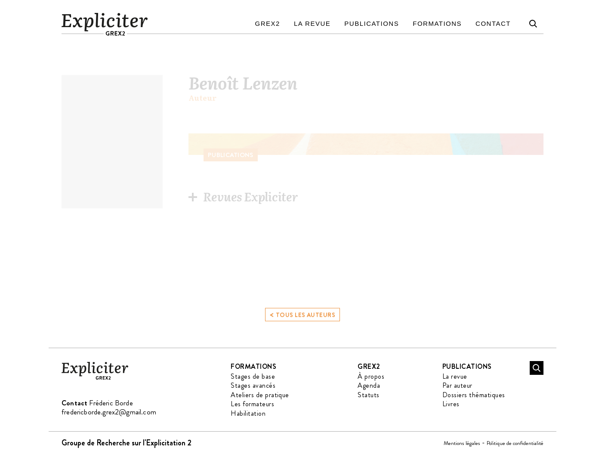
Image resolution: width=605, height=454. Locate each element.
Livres (451, 404)
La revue (312, 23)
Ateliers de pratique (260, 395)
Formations (437, 23)
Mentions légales (462, 443)
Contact (493, 23)
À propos (371, 376)
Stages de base (253, 376)
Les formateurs (252, 404)
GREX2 (267, 23)
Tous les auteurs (302, 318)
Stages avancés (253, 385)
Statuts (368, 395)
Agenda (369, 385)
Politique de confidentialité (515, 443)
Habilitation (248, 413)
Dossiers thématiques (473, 395)
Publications (371, 23)
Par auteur (457, 385)
